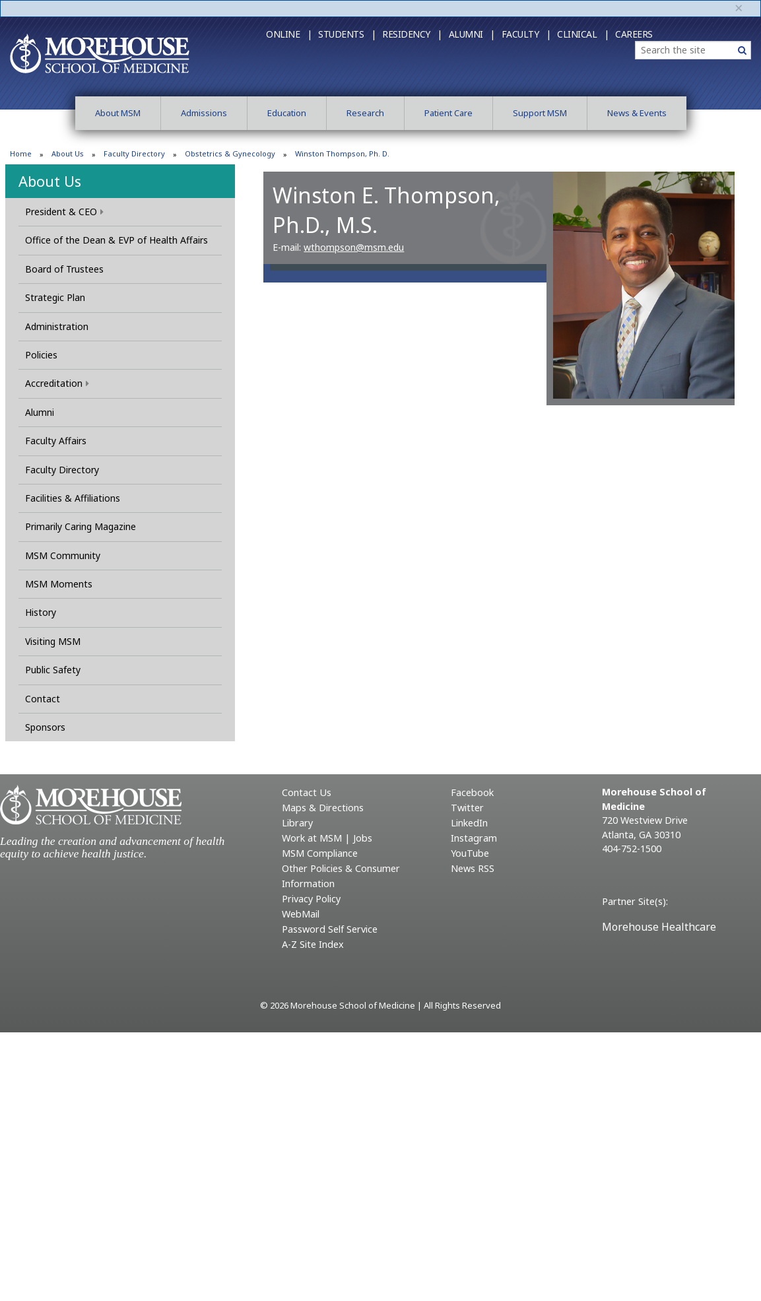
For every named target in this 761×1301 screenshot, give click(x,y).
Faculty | (526, 34)
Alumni (39, 412)
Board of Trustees (64, 269)
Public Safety (53, 669)
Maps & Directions (323, 807)
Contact (42, 698)
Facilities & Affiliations (72, 498)
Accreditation (57, 383)
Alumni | (472, 34)
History (40, 612)
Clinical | (583, 34)
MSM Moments (58, 584)
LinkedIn (469, 823)
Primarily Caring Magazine (80, 526)
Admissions (204, 113)
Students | (347, 34)
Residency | (412, 34)
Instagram (474, 838)
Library (297, 823)
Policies (41, 355)
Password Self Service (330, 929)
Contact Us (306, 792)
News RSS (472, 868)
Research (365, 113)
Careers (634, 34)
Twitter (467, 807)
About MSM (118, 113)
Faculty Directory (134, 153)
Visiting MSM (53, 641)
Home (21, 153)
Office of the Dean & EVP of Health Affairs (116, 240)
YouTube (470, 853)
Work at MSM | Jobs (327, 838)
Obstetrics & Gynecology (230, 153)
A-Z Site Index (313, 944)
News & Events (637, 113)
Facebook (472, 792)
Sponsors (45, 727)
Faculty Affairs (55, 440)
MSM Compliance (320, 853)
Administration (56, 326)
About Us (67, 153)
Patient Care (448, 113)
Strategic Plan (55, 297)
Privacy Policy (311, 898)
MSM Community (62, 555)
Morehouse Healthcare (659, 926)
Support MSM (540, 113)
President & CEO (64, 211)
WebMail (300, 914)
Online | (289, 34)
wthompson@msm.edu (354, 247)
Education (286, 113)
